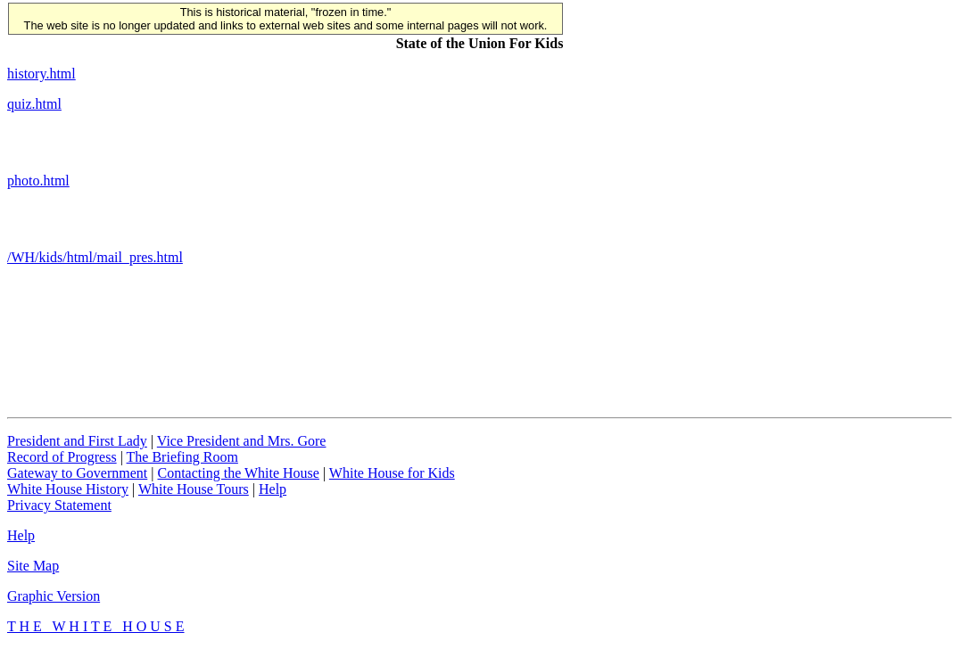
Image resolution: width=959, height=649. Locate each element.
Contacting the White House (237, 473)
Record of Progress (62, 456)
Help (272, 489)
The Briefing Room (182, 456)
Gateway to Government (77, 473)
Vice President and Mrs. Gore (242, 440)
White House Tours (193, 489)
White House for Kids (392, 473)
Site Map (33, 565)
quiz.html (34, 103)
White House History (67, 489)
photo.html (38, 180)
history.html (41, 73)
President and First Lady (77, 440)
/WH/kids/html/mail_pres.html (95, 257)
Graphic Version (53, 596)
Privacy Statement (59, 505)
